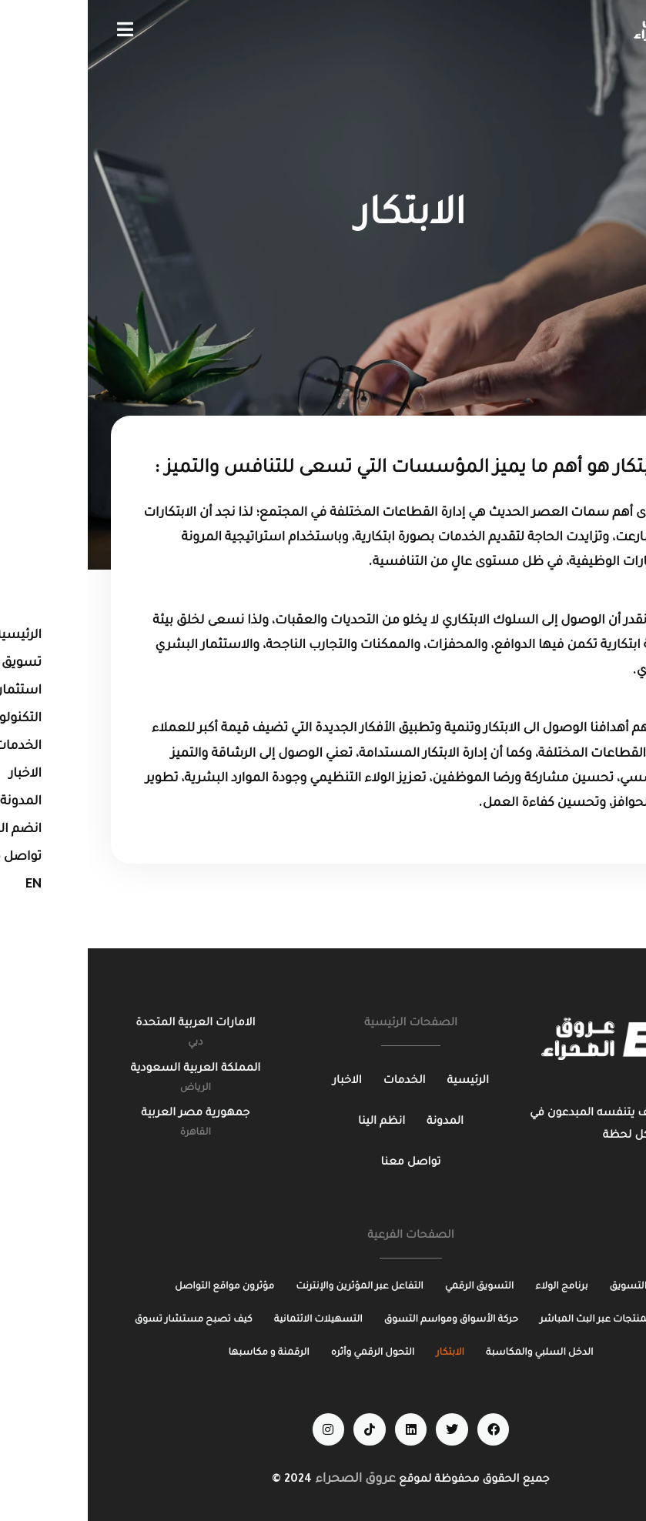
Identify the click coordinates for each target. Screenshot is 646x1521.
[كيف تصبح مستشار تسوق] (105, 1320)
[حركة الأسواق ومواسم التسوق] (363, 1320)
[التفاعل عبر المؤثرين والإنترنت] (271, 1287)
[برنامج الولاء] (473, 1287)
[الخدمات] (317, 1081)
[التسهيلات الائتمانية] (231, 1320)
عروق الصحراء (267, 1479)
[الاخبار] (259, 1081)
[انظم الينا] (293, 1122)
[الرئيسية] (380, 1081)
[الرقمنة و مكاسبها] (181, 1353)
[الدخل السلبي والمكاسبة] (451, 1353)
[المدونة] (357, 1122)
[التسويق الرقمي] (392, 1287)
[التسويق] (540, 1287)
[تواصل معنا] (323, 1163)
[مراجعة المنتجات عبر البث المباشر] (525, 1320)
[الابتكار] (362, 1353)
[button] (37, 29)
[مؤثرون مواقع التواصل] (136, 1287)
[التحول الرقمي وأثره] (285, 1353)
